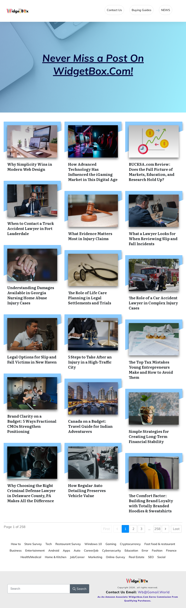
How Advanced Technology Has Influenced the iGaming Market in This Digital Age (93, 171)
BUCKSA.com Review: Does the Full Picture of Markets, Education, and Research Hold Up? (151, 171)
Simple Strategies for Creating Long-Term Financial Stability (149, 436)
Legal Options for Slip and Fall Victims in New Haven (32, 359)
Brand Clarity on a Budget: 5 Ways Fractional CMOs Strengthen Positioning (31, 423)
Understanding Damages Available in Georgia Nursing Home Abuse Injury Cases (30, 295)
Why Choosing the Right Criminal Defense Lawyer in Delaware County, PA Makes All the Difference (31, 493)
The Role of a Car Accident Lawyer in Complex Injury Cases (153, 303)
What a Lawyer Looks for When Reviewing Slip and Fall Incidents (153, 238)
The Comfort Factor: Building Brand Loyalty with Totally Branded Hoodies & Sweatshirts (151, 503)
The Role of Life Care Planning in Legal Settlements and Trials (89, 297)
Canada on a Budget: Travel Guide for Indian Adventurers (90, 426)
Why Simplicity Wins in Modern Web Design (29, 166)
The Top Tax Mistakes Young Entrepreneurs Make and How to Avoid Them (151, 369)
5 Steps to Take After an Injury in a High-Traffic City (90, 362)
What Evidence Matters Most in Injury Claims (90, 236)
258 (157, 529)
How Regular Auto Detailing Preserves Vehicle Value (87, 490)
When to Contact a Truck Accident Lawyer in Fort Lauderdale (30, 228)
